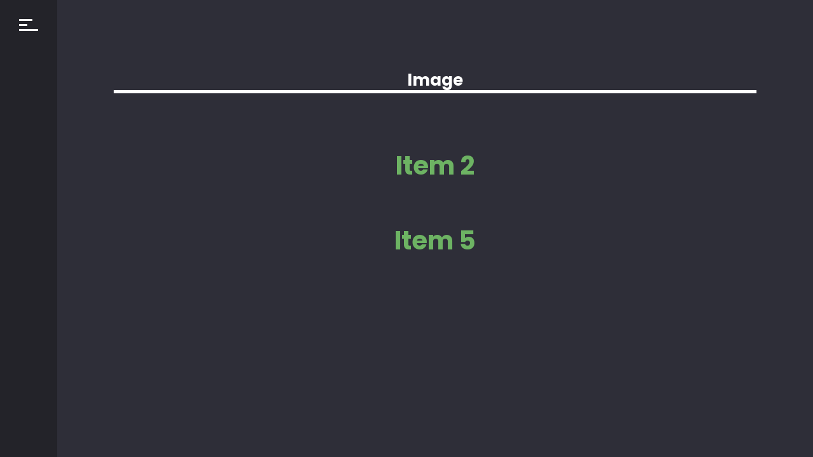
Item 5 (435, 240)
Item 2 (435, 165)
